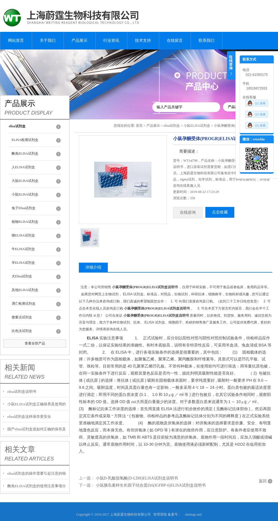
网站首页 (16, 40)
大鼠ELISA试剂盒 (25, 181)
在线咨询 (188, 212)
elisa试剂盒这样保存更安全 (29, 416)
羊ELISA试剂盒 (23, 263)
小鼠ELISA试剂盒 (25, 194)
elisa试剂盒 (171, 126)
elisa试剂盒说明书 (21, 391)
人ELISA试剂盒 (23, 167)
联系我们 (206, 40)
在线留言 (175, 40)
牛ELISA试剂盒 (23, 249)
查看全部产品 (35, 343)
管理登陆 (160, 514)
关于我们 (48, 40)
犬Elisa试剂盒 (22, 276)
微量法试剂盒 (22, 317)
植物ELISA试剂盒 (25, 222)
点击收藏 (220, 212)
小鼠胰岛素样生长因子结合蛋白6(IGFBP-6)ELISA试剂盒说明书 (151, 485)
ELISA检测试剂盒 (25, 140)
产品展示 (79, 40)
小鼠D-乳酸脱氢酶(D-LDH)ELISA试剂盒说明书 (137, 478)
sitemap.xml (193, 514)
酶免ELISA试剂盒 (25, 153)
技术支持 (143, 40)
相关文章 (20, 449)
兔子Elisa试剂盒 (23, 208)
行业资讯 (111, 40)
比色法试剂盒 (22, 331)
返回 (263, 481)
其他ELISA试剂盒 (25, 290)
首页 (139, 126)
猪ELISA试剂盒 (23, 235)
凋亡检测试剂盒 (23, 304)
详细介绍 (93, 267)
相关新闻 (20, 367)
